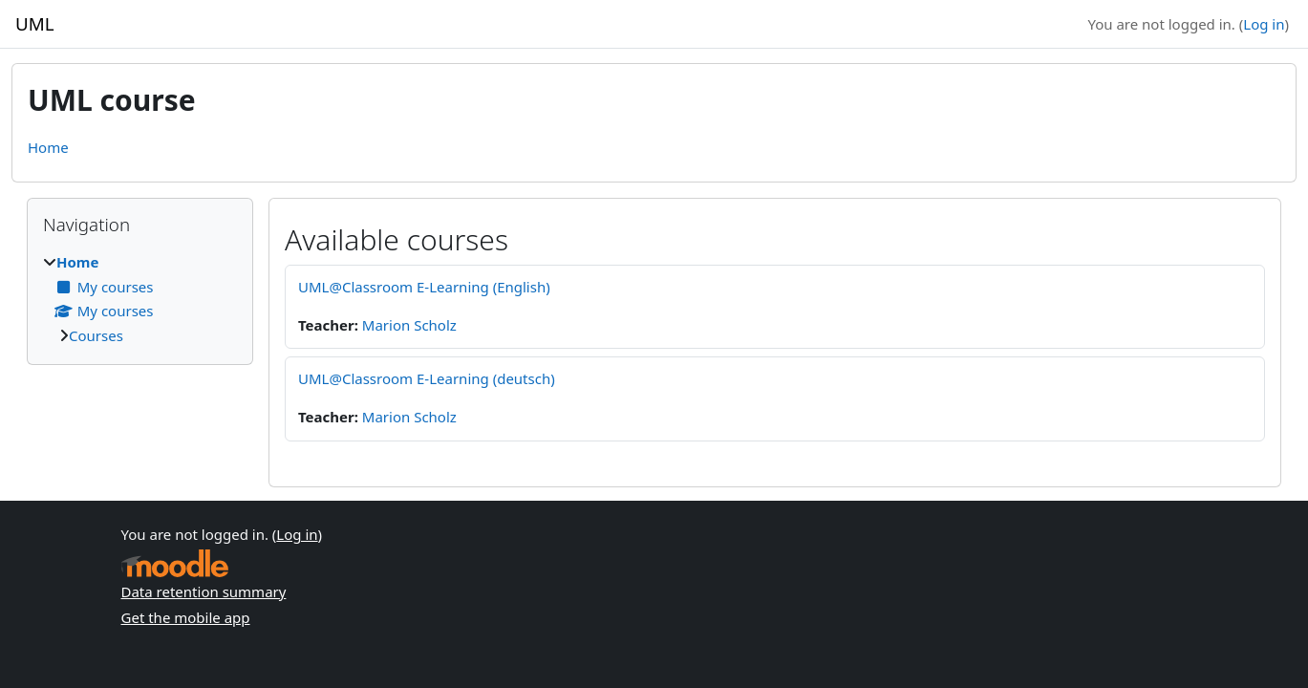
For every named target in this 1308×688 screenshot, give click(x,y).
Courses (96, 335)
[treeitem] (140, 298)
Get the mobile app (185, 617)
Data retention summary (204, 591)
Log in (1263, 23)
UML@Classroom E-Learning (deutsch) (426, 378)
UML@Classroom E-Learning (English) (424, 286)
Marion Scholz (409, 324)
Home (48, 147)
